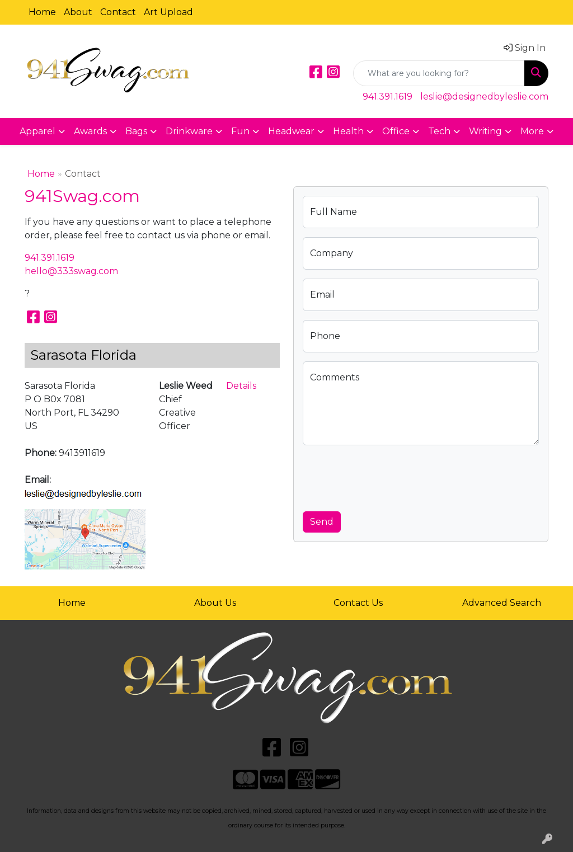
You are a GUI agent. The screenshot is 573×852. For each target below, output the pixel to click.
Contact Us (358, 602)
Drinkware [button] (189, 131)
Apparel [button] (37, 131)
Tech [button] (439, 131)
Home (42, 12)
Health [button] (348, 131)
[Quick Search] (439, 73)
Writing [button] (485, 131)
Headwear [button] (291, 131)
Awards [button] (90, 131)
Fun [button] (240, 131)
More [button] (532, 131)
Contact (118, 12)
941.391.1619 (387, 96)
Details (241, 385)
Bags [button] (136, 131)
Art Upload (168, 12)
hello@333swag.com (71, 271)
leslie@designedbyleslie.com (484, 96)
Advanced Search (501, 602)
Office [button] (396, 131)
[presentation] (388, 476)
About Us (215, 602)
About (78, 12)
